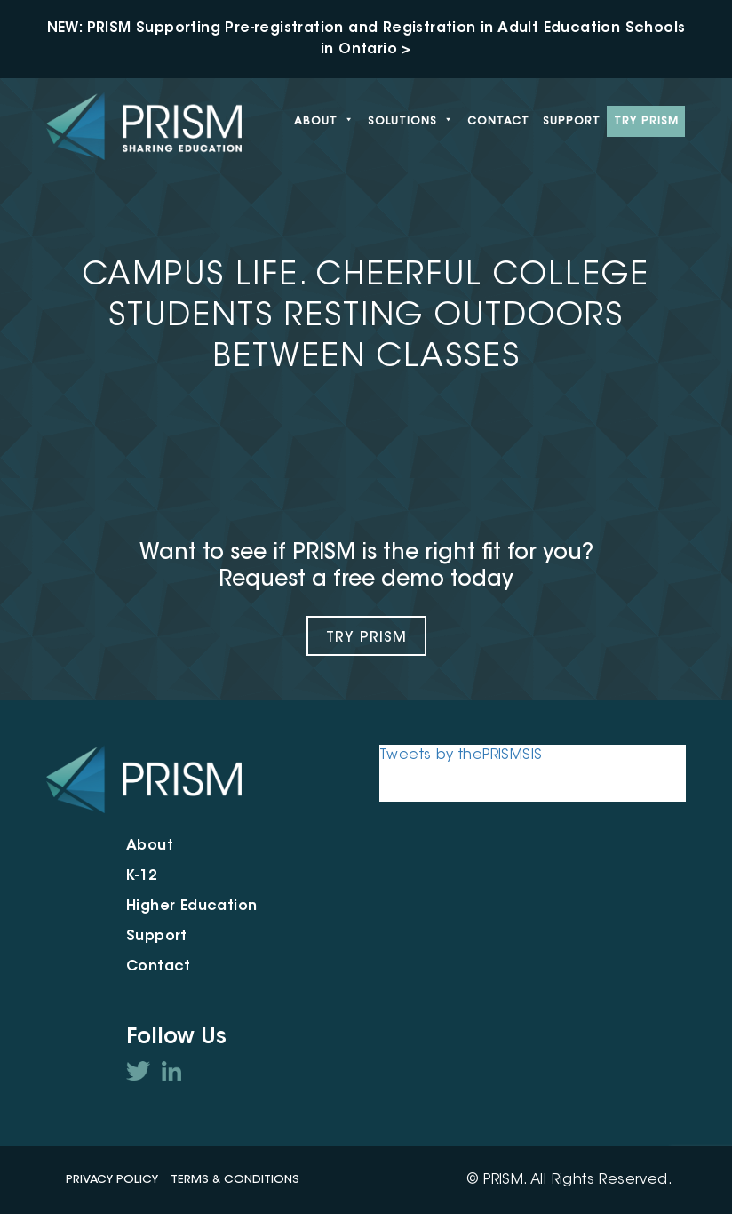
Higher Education (191, 906)
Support (572, 121)
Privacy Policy (112, 1180)
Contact (498, 121)
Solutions (411, 122)
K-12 (142, 876)
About (324, 122)
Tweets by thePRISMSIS (460, 755)
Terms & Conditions (235, 1180)
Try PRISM (646, 121)
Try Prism (366, 638)
